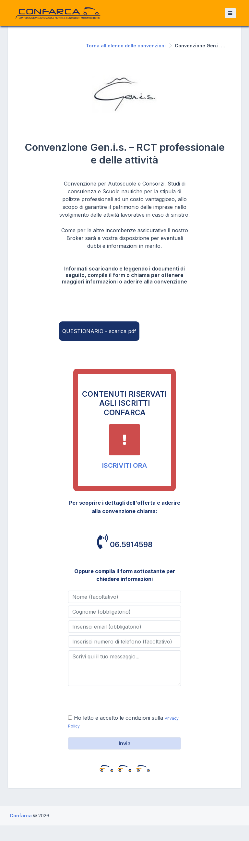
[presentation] (117, 701)
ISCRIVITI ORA (124, 465)
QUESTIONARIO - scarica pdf (99, 331)
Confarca (21, 815)
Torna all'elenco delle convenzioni (126, 45)
